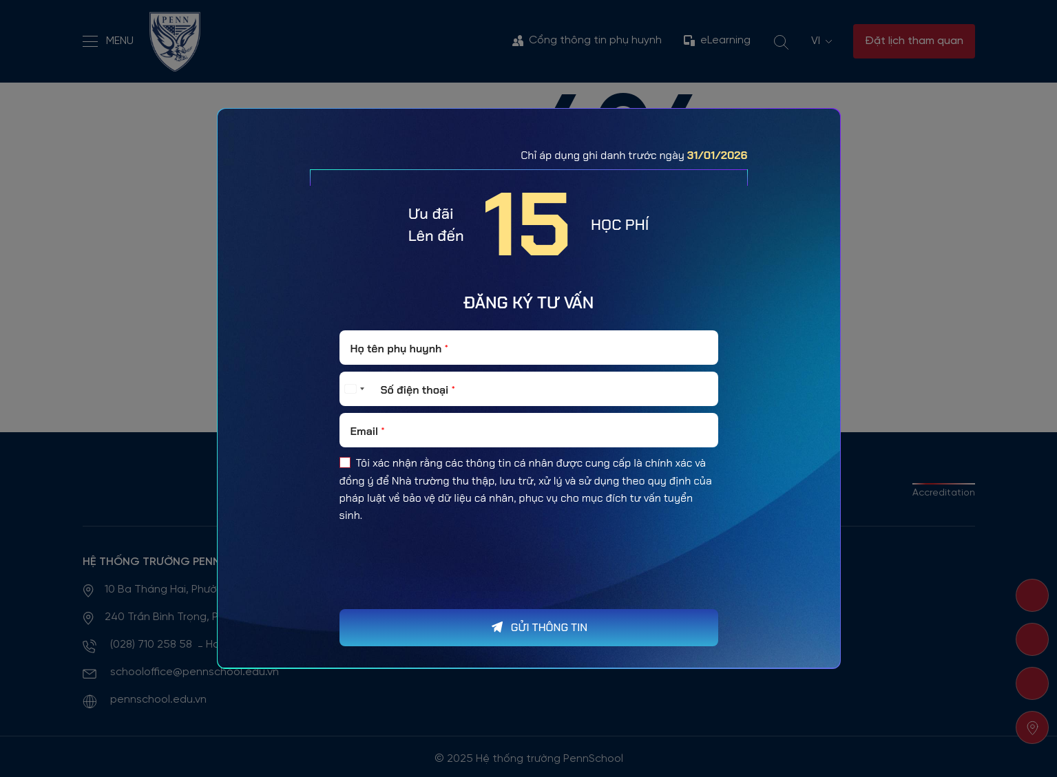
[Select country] (353, 389)
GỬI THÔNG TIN (549, 627)
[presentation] (444, 593)
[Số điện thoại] (528, 389)
